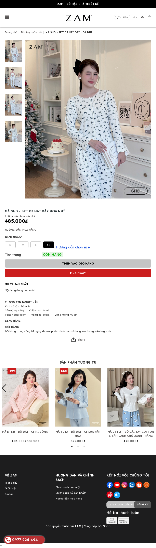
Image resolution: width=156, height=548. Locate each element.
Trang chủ (11, 482)
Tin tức (9, 494)
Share (78, 339)
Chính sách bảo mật (68, 487)
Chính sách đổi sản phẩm (71, 492)
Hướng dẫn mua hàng (21, 229)
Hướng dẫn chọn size (73, 247)
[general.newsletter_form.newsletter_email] (128, 504)
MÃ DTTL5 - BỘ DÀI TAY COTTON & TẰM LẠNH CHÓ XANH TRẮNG (131, 433)
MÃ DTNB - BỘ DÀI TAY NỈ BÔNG (25, 431)
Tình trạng (13, 255)
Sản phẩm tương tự (78, 362)
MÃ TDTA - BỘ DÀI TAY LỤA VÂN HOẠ (78, 433)
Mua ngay (78, 273)
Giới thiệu (11, 488)
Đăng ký (142, 504)
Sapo (106, 526)
